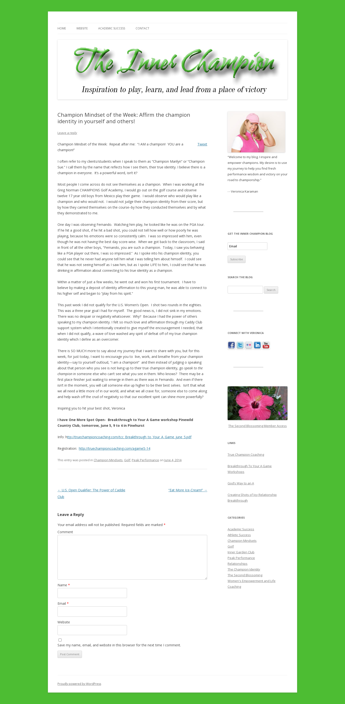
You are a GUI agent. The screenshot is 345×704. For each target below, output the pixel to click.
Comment (65, 532)
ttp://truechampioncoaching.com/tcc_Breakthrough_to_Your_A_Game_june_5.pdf (129, 437)
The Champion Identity (244, 569)
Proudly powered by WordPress (79, 684)
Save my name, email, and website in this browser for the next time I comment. (119, 645)
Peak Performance (145, 460)
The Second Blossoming (245, 575)
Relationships (237, 563)
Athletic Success (239, 535)
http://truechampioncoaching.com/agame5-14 (114, 448)
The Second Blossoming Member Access (257, 426)
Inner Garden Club (241, 552)
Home (62, 28)
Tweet (202, 144)
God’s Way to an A (241, 483)
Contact (142, 28)
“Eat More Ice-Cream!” (187, 490)
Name (64, 585)
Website (82, 28)
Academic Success (111, 28)
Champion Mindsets (108, 460)
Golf (127, 460)
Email (63, 603)
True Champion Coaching (246, 454)
